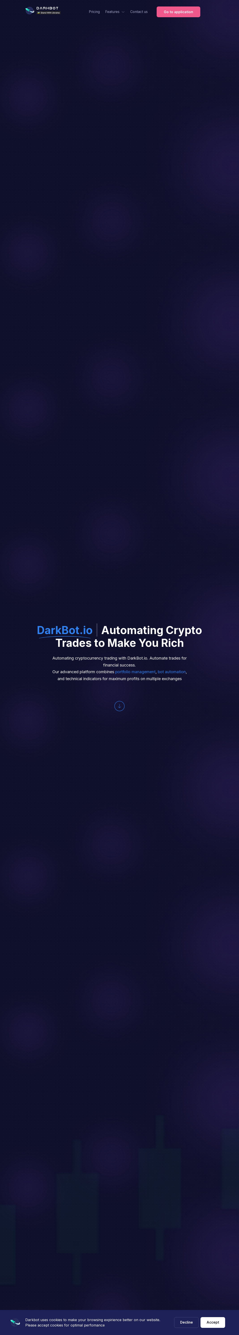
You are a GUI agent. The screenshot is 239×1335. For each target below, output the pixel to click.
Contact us (138, 12)
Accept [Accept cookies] (212, 1322)
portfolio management (135, 671)
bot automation (172, 671)
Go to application (178, 12)
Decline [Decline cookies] (186, 1322)
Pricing (92, 12)
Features (113, 12)
